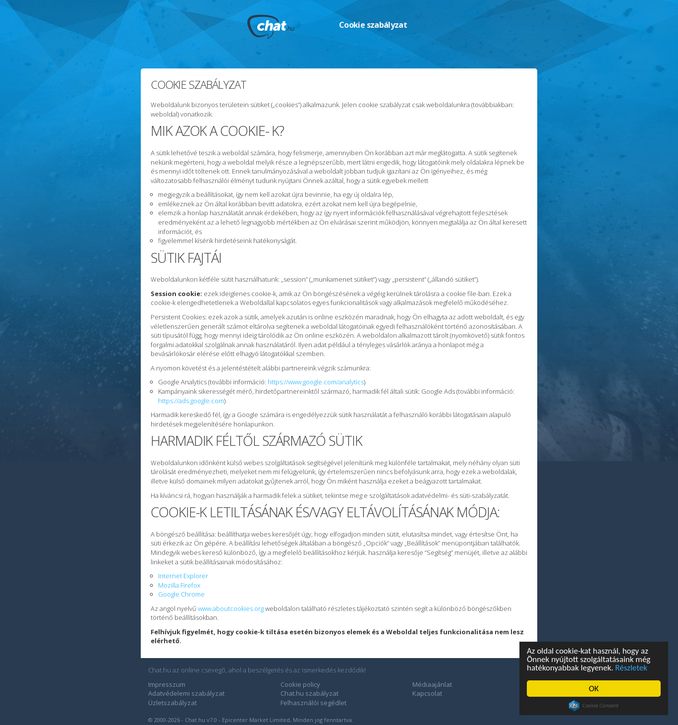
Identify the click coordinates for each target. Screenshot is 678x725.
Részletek (631, 668)
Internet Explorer (183, 575)
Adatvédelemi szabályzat (186, 693)
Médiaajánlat (432, 684)
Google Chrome (181, 594)
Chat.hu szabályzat (310, 693)
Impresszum (166, 684)
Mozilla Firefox (179, 585)
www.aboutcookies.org (231, 608)
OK (594, 688)
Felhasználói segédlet (313, 702)
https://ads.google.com (191, 400)
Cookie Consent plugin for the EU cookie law (594, 705)
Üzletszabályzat (172, 702)
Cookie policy (300, 684)
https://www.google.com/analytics (316, 381)
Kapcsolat (427, 693)
